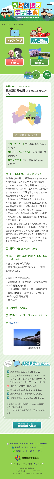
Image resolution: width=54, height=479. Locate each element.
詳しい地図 (27, 135)
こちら (34, 464)
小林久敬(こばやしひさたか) (23, 386)
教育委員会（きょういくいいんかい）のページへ (29, 444)
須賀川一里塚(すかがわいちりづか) (26, 393)
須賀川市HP (15, 323)
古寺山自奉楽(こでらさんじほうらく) (27, 397)
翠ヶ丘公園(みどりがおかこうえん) (26, 390)
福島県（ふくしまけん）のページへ (28, 447)
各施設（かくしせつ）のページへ (28, 451)
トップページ (7, 24)
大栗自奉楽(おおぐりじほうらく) (25, 371)
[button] (27, 337)
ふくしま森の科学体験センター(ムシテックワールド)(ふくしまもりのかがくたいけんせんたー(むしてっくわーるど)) (28, 378)
